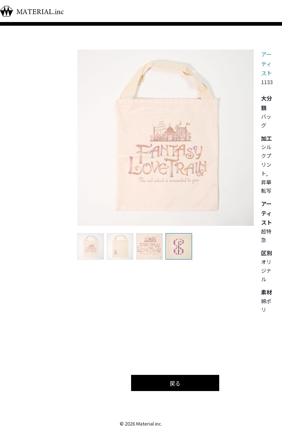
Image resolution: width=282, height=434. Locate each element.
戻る (175, 383)
